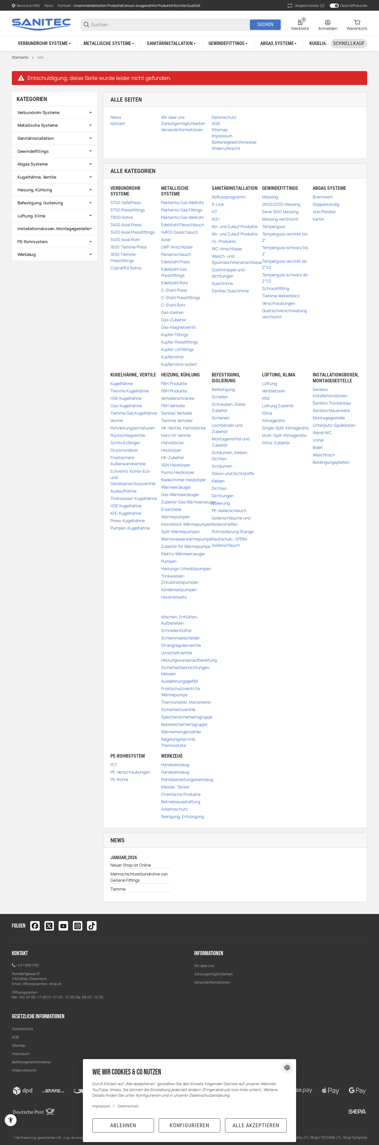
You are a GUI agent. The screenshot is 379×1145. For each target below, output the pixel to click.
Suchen (265, 24)
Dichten (219, 488)
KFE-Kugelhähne (125, 513)
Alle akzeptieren (255, 1125)
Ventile (116, 420)
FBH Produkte (174, 383)
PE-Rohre (119, 779)
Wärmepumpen (175, 516)
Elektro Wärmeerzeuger (183, 554)
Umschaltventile (176, 652)
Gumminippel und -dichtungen (229, 273)
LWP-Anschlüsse (176, 247)
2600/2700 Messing (281, 204)
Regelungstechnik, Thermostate (178, 742)
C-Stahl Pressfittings (180, 297)
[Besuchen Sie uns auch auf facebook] (35, 926)
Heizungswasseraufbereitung (189, 660)
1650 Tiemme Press (128, 247)
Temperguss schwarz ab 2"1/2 (285, 278)
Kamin (318, 219)
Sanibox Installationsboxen (330, 392)
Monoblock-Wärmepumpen (186, 524)
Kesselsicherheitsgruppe (184, 724)
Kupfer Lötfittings (177, 349)
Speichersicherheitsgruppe (186, 717)
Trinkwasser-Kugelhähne (133, 498)
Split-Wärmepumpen (180, 531)
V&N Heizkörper (175, 465)
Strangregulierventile (181, 645)
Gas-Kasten (172, 312)
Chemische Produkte (180, 794)
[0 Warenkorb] (357, 24)
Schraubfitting (275, 288)
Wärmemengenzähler (181, 732)
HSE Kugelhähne (126, 398)
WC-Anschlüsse (227, 248)
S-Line (218, 204)
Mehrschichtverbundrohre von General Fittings (139, 877)
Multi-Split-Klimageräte (284, 435)
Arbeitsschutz (174, 809)
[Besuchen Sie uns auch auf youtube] (63, 926)
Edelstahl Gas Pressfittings (174, 272)
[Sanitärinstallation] (172, 43)
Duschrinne (222, 283)
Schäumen (222, 466)
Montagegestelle (329, 418)
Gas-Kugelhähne (126, 405)
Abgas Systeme (32, 164)
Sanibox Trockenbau (332, 403)
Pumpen (168, 561)
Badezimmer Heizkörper (183, 479)
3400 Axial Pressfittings (132, 232)
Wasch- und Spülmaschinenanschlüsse (237, 259)
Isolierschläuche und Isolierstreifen (231, 521)
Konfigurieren (189, 1125)
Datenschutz (22, 1028)
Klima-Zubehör (276, 442)
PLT (113, 764)
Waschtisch (324, 455)
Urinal (318, 440)
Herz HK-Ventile (176, 435)
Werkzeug (26, 254)
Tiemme (118, 889)
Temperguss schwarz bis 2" (285, 250)
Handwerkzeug (175, 764)
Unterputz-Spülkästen (334, 425)
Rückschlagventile (127, 435)
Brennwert (323, 197)
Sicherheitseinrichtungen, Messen (185, 670)
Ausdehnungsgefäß (179, 681)
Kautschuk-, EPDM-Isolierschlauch (230, 542)
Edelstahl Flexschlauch (182, 224)
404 (40, 57)
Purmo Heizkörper (178, 472)
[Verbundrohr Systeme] (45, 43)
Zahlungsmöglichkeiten (213, 973)
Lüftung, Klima (31, 216)
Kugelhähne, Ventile (36, 177)
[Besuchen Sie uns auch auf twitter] (49, 926)
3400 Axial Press (126, 224)
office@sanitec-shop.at (42, 983)
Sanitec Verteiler (176, 413)
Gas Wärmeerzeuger (180, 494)
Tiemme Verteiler (177, 420)
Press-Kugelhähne (127, 520)
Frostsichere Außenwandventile (128, 460)
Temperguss (273, 226)
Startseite (20, 57)
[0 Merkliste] (300, 24)
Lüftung (269, 383)
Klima (267, 413)
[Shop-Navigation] (26, 5)
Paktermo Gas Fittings (181, 210)
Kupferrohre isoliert (179, 364)
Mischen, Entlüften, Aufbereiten (179, 620)
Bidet (318, 447)
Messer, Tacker (175, 787)
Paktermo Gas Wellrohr (182, 202)
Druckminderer (124, 450)
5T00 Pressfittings (127, 210)
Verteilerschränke (177, 398)
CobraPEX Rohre (125, 268)
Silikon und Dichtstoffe (233, 473)
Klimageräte (273, 420)
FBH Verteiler (173, 405)
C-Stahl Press (174, 290)
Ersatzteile (171, 509)
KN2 (266, 398)
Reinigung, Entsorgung (182, 816)
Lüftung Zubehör (278, 405)
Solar (166, 239)
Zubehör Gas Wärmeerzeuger (188, 502)
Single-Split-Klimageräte (285, 428)
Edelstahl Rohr (174, 283)
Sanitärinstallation (35, 138)
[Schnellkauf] (349, 43)
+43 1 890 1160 (27, 965)
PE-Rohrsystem (32, 241)
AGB (15, 1037)
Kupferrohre (172, 357)
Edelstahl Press (175, 261)
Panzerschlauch (176, 254)
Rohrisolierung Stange (232, 531)
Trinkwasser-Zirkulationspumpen (180, 579)
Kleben (218, 481)
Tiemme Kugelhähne (129, 391)
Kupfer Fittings (174, 334)
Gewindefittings (33, 151)
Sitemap (18, 1045)
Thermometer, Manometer (186, 702)
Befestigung (223, 389)
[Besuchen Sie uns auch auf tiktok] (92, 926)
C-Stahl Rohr (173, 305)
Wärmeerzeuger (176, 487)
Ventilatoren (273, 391)
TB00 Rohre (121, 217)
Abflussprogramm (228, 197)
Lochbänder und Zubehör (227, 428)
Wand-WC (322, 432)
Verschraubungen (278, 303)
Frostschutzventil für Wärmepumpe (180, 691)
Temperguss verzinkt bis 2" (284, 237)
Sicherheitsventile (178, 709)
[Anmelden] (327, 24)
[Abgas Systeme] (278, 43)
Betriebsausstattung (180, 801)
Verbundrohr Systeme (38, 112)
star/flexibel (324, 211)
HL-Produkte (224, 241)
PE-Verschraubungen (130, 772)
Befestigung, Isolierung (40, 203)
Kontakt (64, 5)
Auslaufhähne (123, 491)
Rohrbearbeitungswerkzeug (187, 779)
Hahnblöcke (172, 442)
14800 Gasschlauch (179, 232)
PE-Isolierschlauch (229, 510)
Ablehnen (123, 1125)
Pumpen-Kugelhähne (130, 528)
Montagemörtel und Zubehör (230, 442)
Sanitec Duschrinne (230, 291)
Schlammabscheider (180, 638)
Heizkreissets (174, 597)
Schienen (220, 418)
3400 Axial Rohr (125, 239)
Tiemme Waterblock (281, 296)
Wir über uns (204, 965)
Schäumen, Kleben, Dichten (230, 455)
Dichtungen (223, 495)
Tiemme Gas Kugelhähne (133, 413)
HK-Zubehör (172, 457)
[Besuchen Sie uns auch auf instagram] (77, 926)
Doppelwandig (326, 204)
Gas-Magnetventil (178, 327)
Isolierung (221, 503)
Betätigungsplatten (331, 462)
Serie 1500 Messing (280, 211)
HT (214, 211)
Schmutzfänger (125, 442)
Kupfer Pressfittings (179, 342)
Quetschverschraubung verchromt (284, 314)
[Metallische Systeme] (109, 43)
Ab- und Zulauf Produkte (235, 226)
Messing (270, 197)
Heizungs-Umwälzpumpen (186, 568)
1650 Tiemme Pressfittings (123, 257)
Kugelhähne (121, 383)
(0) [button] (305, 5)
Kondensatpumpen (179, 589)
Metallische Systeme (37, 125)
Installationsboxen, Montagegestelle (53, 228)
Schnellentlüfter (176, 630)
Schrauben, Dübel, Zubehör (229, 407)
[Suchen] (170, 25)
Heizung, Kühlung (34, 190)
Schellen (220, 397)
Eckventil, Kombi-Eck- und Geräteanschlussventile (132, 477)
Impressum (21, 1053)
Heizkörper (171, 450)
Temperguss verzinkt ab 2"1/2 (284, 264)
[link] (54, 112)
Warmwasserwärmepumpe (186, 539)
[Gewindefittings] (228, 43)
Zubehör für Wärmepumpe (186, 546)
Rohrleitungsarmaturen (132, 428)
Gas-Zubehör (173, 320)
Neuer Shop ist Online (130, 865)
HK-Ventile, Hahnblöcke (183, 428)
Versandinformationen (212, 982)
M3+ (216, 219)
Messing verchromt (280, 219)
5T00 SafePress (125, 202)
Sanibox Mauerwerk (331, 410)
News (48, 5)
